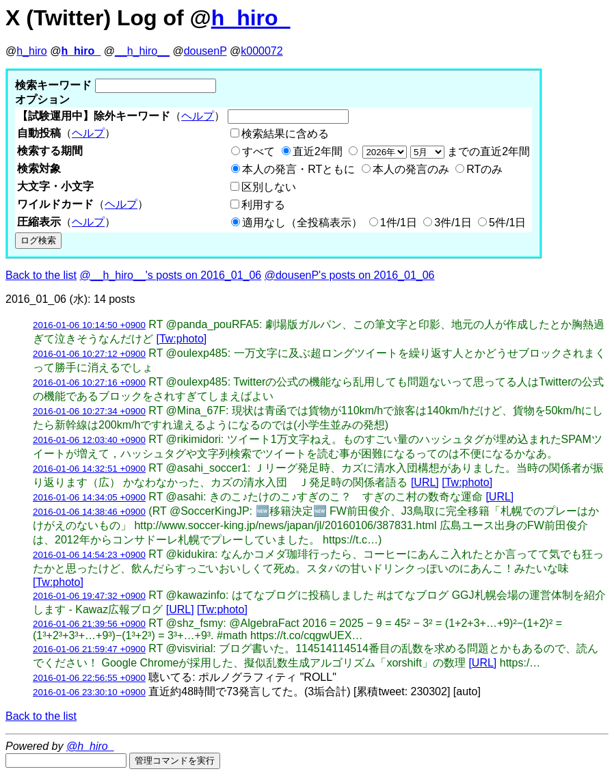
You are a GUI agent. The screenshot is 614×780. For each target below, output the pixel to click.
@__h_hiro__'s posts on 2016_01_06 (171, 275)
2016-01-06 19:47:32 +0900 (89, 596)
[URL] (425, 482)
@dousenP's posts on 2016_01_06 (350, 275)
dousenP (205, 51)
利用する (263, 205)
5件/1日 (507, 222)
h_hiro (31, 51)
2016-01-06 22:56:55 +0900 (89, 678)
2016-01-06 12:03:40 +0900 (89, 440)
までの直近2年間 (445, 151)
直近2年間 (318, 151)
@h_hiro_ (90, 746)
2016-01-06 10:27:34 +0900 (89, 411)
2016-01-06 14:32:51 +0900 (89, 468)
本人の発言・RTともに (298, 169)
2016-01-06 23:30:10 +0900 (89, 692)
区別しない (268, 187)
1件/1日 (398, 222)
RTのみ (484, 169)
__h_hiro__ (142, 51)
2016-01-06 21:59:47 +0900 (89, 649)
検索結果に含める (285, 133)
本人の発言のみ (411, 169)
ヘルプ (197, 116)
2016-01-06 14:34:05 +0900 (89, 497)
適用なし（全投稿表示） (302, 222)
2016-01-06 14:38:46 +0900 (89, 512)
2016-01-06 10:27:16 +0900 (89, 382)
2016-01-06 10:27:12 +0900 (89, 354)
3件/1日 (452, 222)
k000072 (261, 51)
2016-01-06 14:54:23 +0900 (89, 555)
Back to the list (41, 275)
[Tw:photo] (181, 339)
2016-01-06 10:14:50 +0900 (89, 325)
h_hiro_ (251, 17)
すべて (258, 151)
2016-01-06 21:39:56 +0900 (89, 624)
